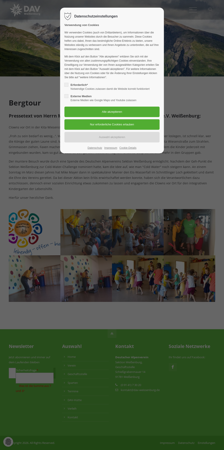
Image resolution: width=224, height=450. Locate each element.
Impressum (110, 147)
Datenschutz (95, 147)
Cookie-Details (127, 147)
